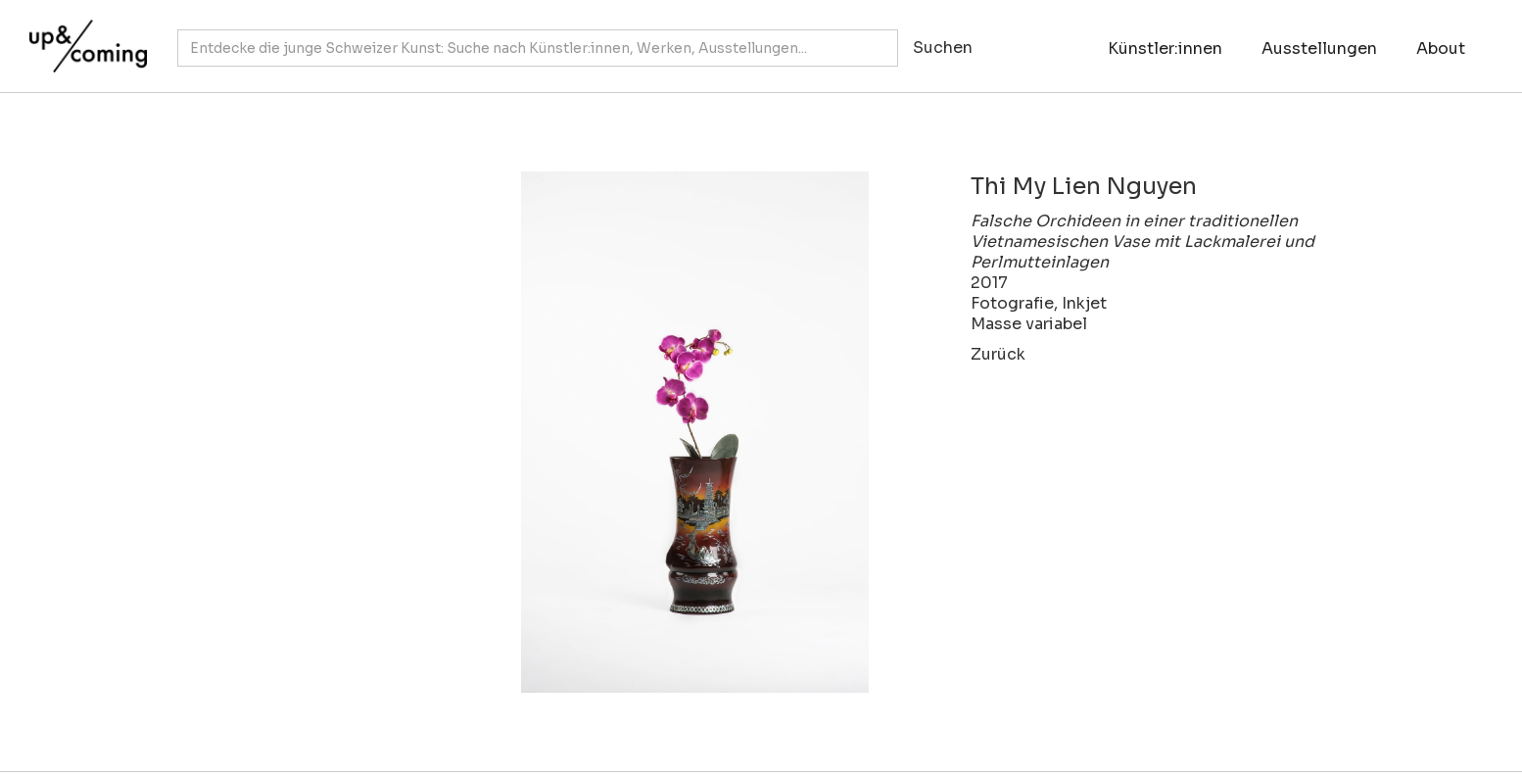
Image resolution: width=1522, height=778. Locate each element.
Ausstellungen (1319, 48)
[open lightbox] (570, 432)
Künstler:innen (1165, 48)
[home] (83, 36)
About (1440, 48)
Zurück (998, 354)
